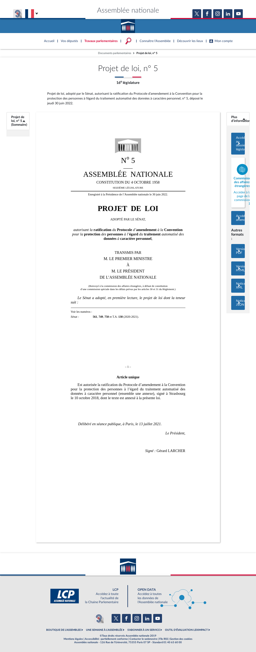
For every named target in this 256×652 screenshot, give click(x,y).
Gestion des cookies (181, 639)
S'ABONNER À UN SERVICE (143, 630)
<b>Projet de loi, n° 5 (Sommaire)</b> (18, 121)
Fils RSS (163, 639)
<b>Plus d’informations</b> (238, 119)
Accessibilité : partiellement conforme (106, 639)
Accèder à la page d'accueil (128, 24)
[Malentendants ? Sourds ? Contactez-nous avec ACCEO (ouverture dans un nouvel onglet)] (99, 618)
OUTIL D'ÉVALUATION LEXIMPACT (186, 630)
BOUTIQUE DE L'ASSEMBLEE (63, 630)
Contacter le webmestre (143, 639)
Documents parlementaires (114, 53)
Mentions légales (73, 639)
